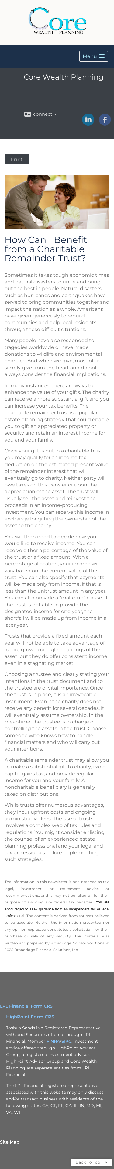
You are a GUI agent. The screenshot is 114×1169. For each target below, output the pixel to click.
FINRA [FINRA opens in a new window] (53, 1041)
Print (17, 159)
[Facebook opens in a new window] (105, 123)
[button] (93, 56)
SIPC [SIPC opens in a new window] (66, 1041)
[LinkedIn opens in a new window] (88, 123)
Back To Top (91, 1162)
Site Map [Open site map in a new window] (9, 1142)
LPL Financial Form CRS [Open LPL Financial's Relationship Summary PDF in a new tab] (26, 1006)
